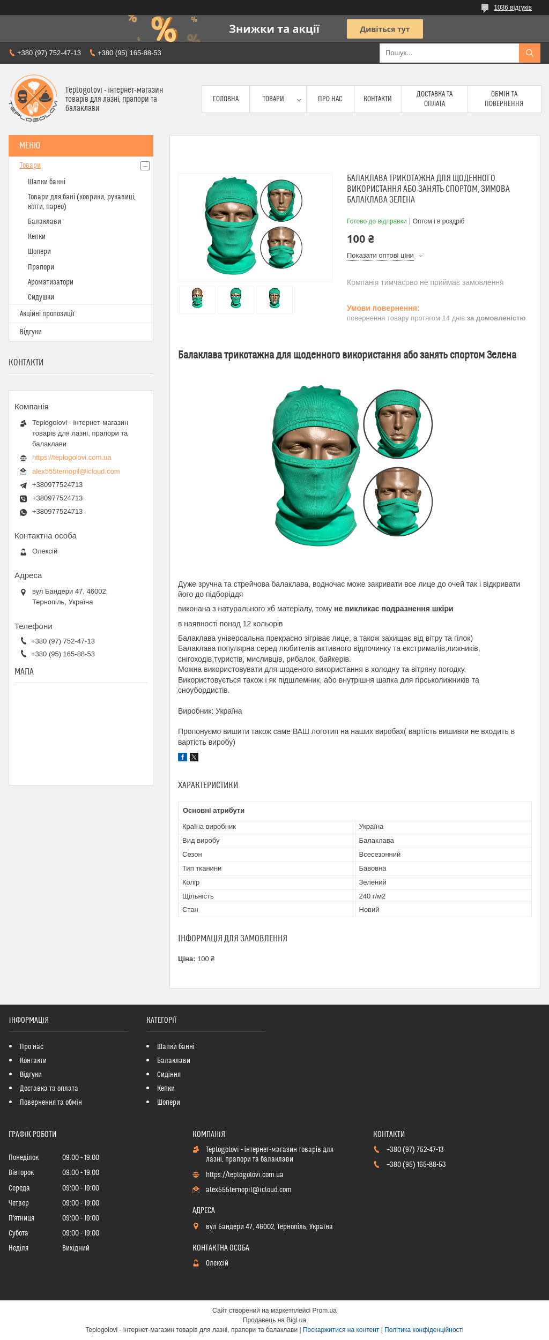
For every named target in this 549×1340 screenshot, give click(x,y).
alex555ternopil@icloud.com (76, 471)
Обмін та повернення (504, 99)
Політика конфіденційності (424, 1330)
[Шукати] (529, 53)
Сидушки (41, 297)
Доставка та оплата (434, 99)
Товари (273, 99)
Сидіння (169, 1074)
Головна (226, 99)
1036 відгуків (513, 7)
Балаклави (44, 222)
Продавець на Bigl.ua (274, 1320)
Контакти (377, 99)
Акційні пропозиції (47, 314)
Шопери (39, 252)
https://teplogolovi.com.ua (71, 457)
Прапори (41, 267)
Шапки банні (46, 182)
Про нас (330, 99)
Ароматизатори (50, 282)
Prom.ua (325, 1310)
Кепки (37, 237)
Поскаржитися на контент (341, 1330)
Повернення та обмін (51, 1102)
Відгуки (31, 332)
